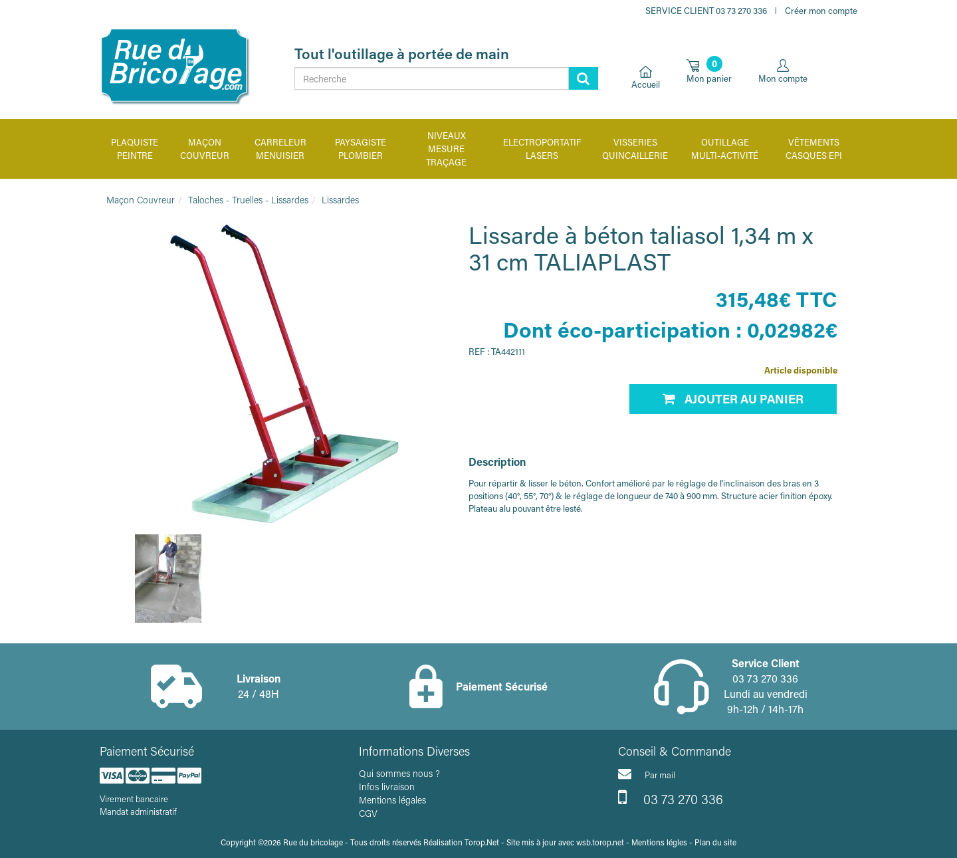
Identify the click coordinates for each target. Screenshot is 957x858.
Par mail (646, 773)
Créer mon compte (821, 10)
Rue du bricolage (313, 842)
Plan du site (715, 842)
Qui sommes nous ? (399, 773)
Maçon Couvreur (140, 199)
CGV (368, 813)
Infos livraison (387, 786)
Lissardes (340, 199)
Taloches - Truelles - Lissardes (248, 199)
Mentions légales (392, 800)
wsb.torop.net (600, 842)
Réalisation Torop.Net (461, 842)
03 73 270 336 (670, 797)
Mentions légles (659, 842)
